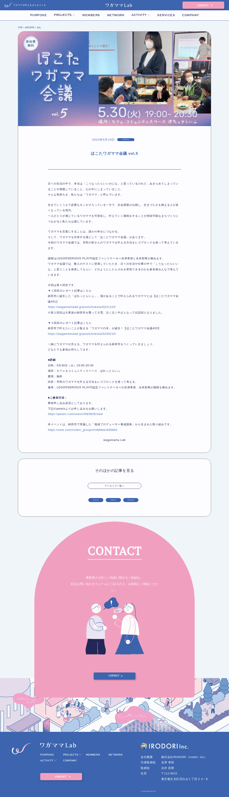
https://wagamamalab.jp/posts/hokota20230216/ (82, 333)
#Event (96, 500)
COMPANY (190, 15)
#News (113, 500)
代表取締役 (148, 762)
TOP (20, 28)
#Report (130, 500)
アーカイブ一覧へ (115, 486)
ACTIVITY (138, 15)
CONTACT (203, 5)
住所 (144, 773)
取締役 (145, 768)
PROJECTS (63, 15)
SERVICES (166, 15)
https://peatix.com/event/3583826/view (75, 414)
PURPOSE (38, 15)
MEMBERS (91, 15)
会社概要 (147, 757)
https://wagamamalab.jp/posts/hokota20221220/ (82, 307)
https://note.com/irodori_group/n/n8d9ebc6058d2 (82, 430)
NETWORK (116, 15)
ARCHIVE (30, 28)
